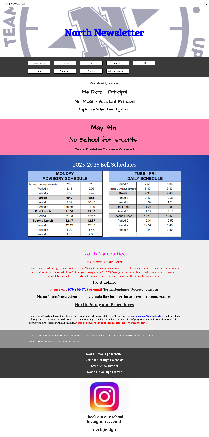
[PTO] (144, 63)
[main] (104, 32)
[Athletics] (118, 63)
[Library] (91, 71)
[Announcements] (39, 63)
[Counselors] (65, 71)
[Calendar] (65, 63)
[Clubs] (91, 63)
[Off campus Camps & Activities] (118, 71)
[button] (206, 4)
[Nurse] (39, 71)
